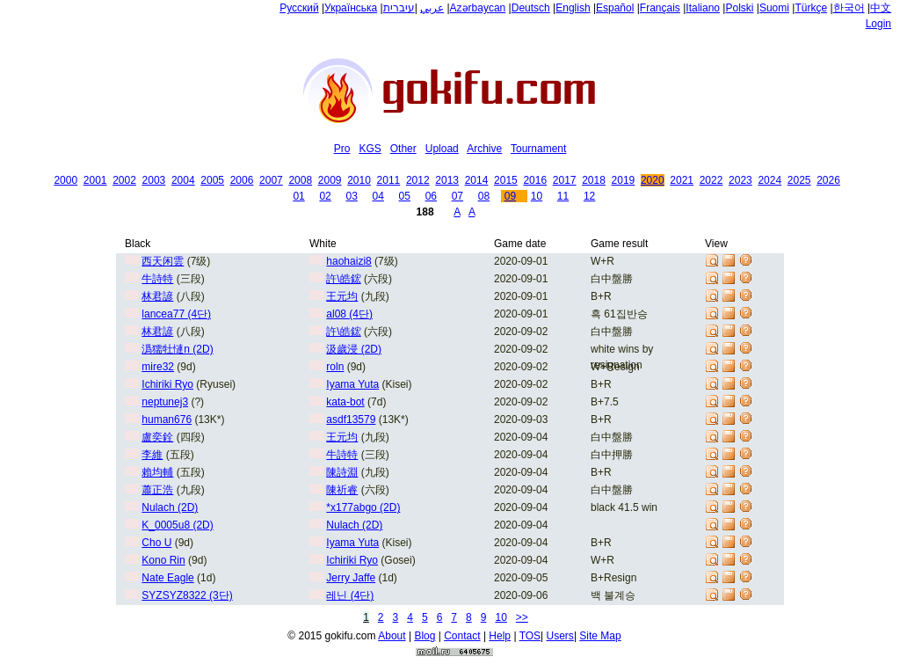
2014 (477, 180)
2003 (154, 180)
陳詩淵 (342, 472)
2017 (565, 180)
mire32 (158, 367)
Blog (424, 636)
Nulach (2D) (170, 507)
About (391, 636)
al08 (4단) (349, 314)
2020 (652, 180)
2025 (799, 180)
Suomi (774, 8)
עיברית (399, 8)
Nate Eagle (167, 578)
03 (351, 196)
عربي (432, 8)
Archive (484, 148)
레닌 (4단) (350, 595)
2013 (447, 180)
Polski (739, 8)
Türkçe (811, 8)
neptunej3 (165, 402)
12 (589, 196)
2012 (418, 180)
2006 (242, 180)
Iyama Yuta (352, 384)
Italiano (703, 8)
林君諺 (157, 296)
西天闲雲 (163, 261)
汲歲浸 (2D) (353, 349)
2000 (65, 180)
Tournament (538, 148)
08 (484, 196)
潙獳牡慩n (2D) (177, 349)
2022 (711, 180)
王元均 (342, 296)
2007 (271, 180)
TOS (530, 636)
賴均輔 (157, 472)
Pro (342, 148)
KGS (370, 148)
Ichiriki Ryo (167, 384)
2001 (95, 180)
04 (378, 196)
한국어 (849, 8)
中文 (880, 8)
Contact (462, 636)
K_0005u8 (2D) (177, 525)
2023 (740, 180)
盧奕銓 (157, 437)
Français (660, 8)
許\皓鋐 (343, 279)
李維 (152, 455)
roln (335, 367)
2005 (212, 180)
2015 (506, 180)
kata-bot (345, 402)
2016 (535, 180)
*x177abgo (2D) (363, 507)
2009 (330, 180)
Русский (299, 8)
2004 (183, 180)
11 (563, 196)
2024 (769, 180)
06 (431, 196)
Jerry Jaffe (350, 578)
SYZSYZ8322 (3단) (187, 595)
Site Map (600, 636)
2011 (389, 180)
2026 (828, 180)
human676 (167, 419)
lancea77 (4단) (176, 314)
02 (324, 196)
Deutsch (531, 8)
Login (878, 24)
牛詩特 (157, 279)
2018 (594, 180)
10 (536, 196)
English (572, 8)
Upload (442, 148)
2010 (359, 180)
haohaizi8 (348, 261)
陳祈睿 (342, 490)
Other (403, 148)
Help (500, 636)
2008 (300, 180)
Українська (350, 8)
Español (615, 8)
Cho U (156, 542)
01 (298, 196)
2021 (681, 180)
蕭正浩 (157, 490)
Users (560, 636)
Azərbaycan (478, 8)
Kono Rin (163, 560)
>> (522, 617)
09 (510, 196)
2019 (623, 180)
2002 (124, 180)
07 (457, 196)
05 (404, 196)
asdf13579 (350, 419)
